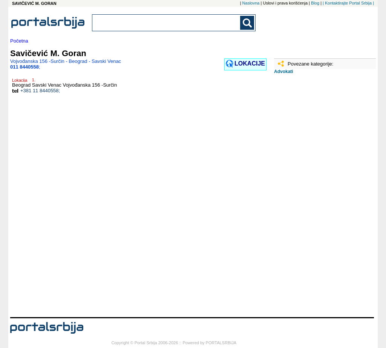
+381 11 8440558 (39, 90)
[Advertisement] (312, 198)
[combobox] (166, 23)
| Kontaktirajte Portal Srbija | (348, 3)
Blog (315, 3)
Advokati (283, 71)
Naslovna (251, 3)
